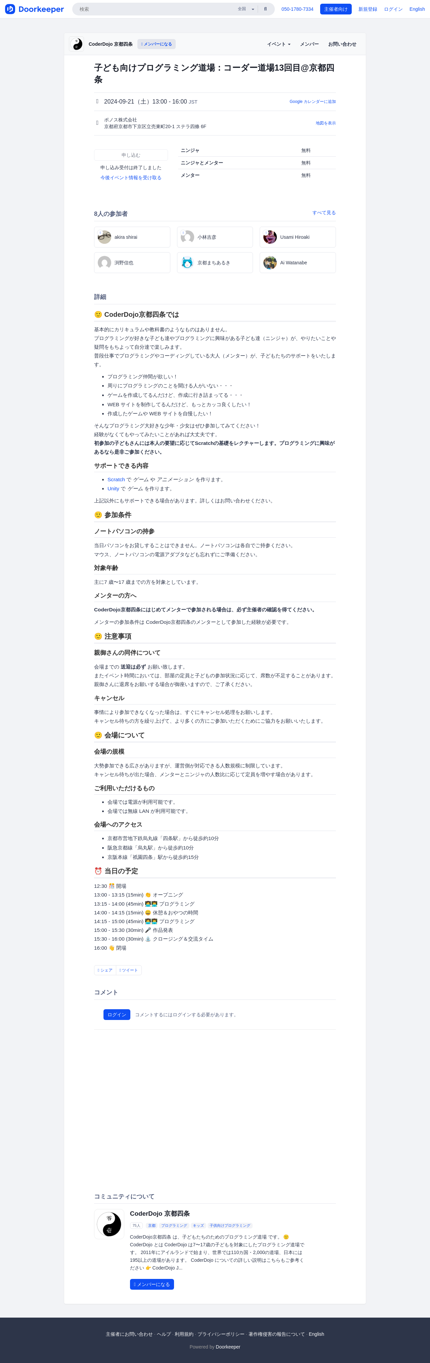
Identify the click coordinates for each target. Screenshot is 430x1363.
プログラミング (174, 1225)
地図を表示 (326, 123)
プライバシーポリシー (221, 1334)
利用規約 (184, 1334)
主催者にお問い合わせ (129, 1334)
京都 (152, 1225)
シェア (105, 970)
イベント (279, 44)
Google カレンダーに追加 (313, 101)
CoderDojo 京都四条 (111, 44)
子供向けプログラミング (230, 1225)
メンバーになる (156, 44)
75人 (136, 1225)
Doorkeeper (228, 1347)
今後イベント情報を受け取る (131, 177)
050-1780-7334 (297, 9)
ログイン (393, 9)
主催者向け (336, 9)
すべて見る (324, 212)
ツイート (129, 970)
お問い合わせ (342, 44)
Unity (113, 488)
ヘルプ (164, 1334)
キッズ (198, 1225)
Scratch (116, 479)
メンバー (309, 44)
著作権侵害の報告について (277, 1334)
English (417, 9)
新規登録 (367, 9)
